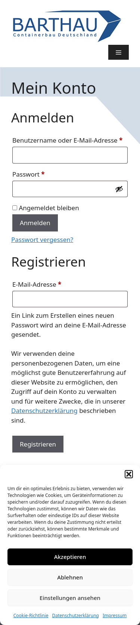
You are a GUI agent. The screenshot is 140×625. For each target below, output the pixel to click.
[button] (129, 474)
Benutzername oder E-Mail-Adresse (70, 139)
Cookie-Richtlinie (31, 615)
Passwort (45, 173)
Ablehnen (70, 577)
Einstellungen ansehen (70, 597)
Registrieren (38, 444)
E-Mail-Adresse (54, 283)
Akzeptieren (70, 556)
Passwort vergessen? (42, 239)
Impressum (115, 615)
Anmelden (35, 222)
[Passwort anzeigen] (119, 189)
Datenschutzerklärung (75, 615)
